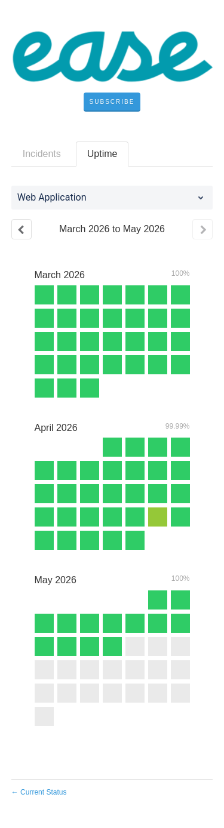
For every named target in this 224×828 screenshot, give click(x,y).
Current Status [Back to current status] (39, 792)
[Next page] (202, 229)
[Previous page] (21, 229)
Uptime (102, 154)
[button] (112, 102)
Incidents (42, 154)
